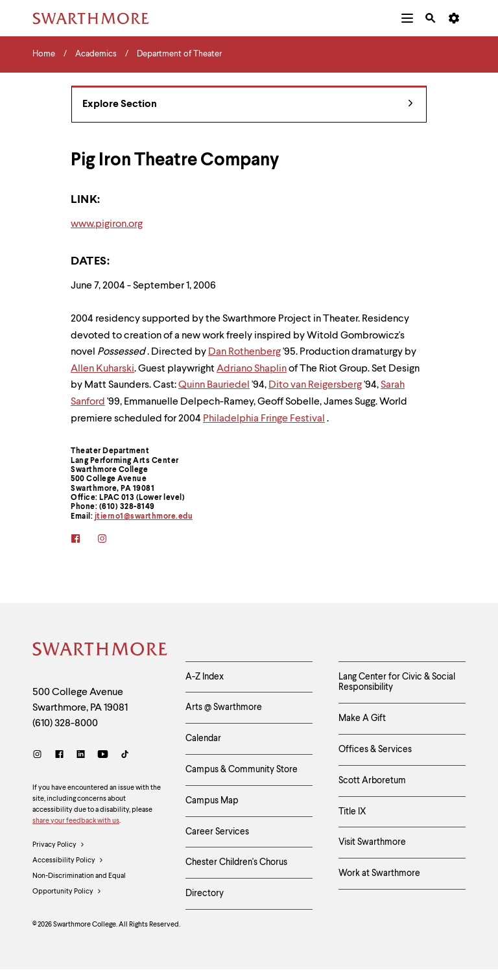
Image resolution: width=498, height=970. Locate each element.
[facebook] (84, 539)
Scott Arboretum (372, 780)
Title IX (352, 811)
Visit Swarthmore (372, 842)
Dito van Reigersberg (315, 385)
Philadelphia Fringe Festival (264, 419)
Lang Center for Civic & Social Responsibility (396, 682)
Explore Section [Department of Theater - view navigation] (247, 105)
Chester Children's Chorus (236, 862)
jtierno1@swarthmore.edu (144, 517)
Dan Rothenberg (244, 352)
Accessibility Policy (68, 861)
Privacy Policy (58, 845)
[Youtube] (102, 755)
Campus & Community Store (241, 769)
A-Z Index (204, 676)
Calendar (203, 738)
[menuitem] (407, 18)
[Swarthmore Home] (99, 651)
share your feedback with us (75, 821)
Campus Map (212, 800)
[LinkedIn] (80, 755)
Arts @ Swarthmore (223, 707)
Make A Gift (362, 718)
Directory (204, 893)
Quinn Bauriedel (214, 385)
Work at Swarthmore (379, 873)
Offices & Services (375, 749)
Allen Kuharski (102, 369)
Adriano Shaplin (252, 369)
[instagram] (110, 539)
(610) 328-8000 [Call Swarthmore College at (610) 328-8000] (65, 723)
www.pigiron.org (107, 224)
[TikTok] (124, 755)
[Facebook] (59, 755)
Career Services (217, 831)
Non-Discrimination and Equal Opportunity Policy (79, 886)
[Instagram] (39, 755)
